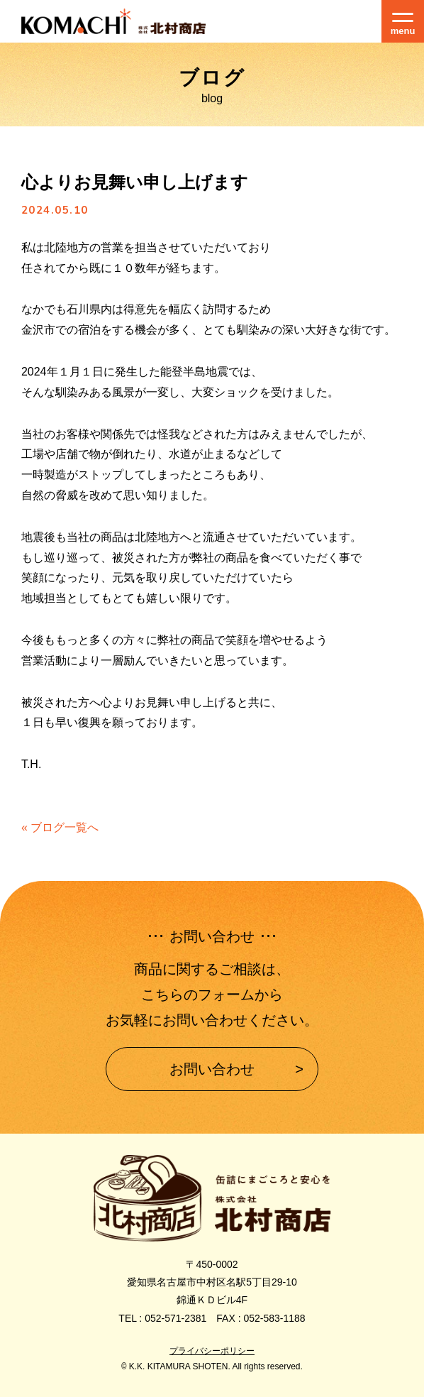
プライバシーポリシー (212, 1351)
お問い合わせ (212, 1069)
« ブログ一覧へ (60, 827)
